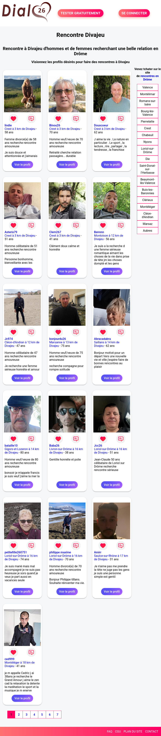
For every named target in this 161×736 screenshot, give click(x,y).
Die (148, 159)
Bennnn (99, 232)
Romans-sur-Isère (147, 102)
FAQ (109, 731)
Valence (147, 87)
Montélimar (147, 94)
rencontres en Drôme (149, 77)
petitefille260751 (16, 552)
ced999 (9, 659)
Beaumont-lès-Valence (147, 181)
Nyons (147, 142)
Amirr (97, 552)
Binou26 (54, 125)
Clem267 (55, 232)
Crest (147, 128)
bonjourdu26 (57, 339)
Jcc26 (98, 445)
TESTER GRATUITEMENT (81, 13)
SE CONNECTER (134, 13)
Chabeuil (147, 135)
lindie (8, 125)
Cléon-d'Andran (147, 215)
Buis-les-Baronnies (147, 191)
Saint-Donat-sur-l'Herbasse (147, 169)
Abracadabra (102, 339)
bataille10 (11, 445)
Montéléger (147, 207)
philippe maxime (60, 552)
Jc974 (9, 339)
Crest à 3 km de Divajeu (20, 129)
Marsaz (147, 224)
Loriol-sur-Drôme (147, 150)
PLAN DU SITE (133, 731)
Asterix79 (11, 232)
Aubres (147, 230)
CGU (118, 731)
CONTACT (151, 731)
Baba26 (54, 445)
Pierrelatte (147, 121)
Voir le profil (22, 164)
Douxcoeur (101, 125)
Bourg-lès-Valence (147, 112)
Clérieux (147, 200)
